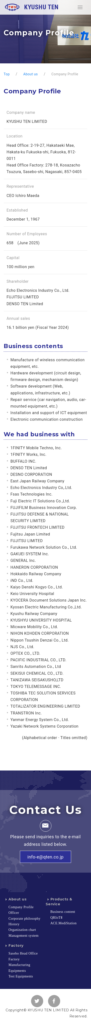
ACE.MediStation (63, 923)
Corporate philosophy (24, 918)
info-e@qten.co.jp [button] (45, 856)
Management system (23, 935)
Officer (13, 913)
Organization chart (22, 930)
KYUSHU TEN (32, 7)
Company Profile (21, 907)
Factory (14, 945)
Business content (62, 912)
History (14, 924)
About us (15, 899)
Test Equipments (20, 976)
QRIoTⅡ (56, 917)
